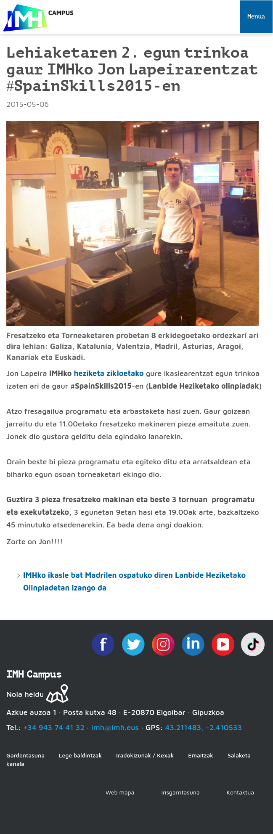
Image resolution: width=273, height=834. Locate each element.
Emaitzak (200, 755)
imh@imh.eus (115, 727)
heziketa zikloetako (108, 373)
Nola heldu (25, 694)
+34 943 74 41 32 (54, 727)
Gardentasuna (25, 755)
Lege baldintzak (80, 755)
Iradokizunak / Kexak (145, 755)
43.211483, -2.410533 (203, 727)
